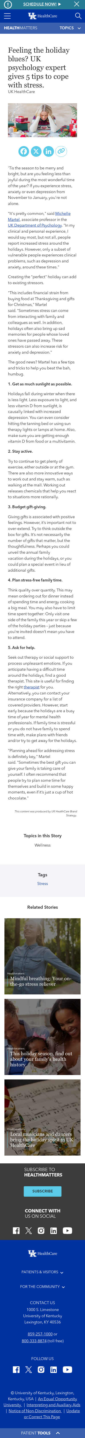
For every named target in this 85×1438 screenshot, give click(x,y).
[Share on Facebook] (24, 151)
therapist (32, 687)
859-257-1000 (40, 1334)
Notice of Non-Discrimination (35, 1411)
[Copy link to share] (61, 151)
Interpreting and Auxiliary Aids (53, 1405)
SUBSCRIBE (42, 1191)
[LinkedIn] (53, 1231)
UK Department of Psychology (35, 226)
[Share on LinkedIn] (48, 151)
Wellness (43, 845)
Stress (42, 884)
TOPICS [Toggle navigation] (70, 28)
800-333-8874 (34, 1341)
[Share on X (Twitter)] (36, 151)
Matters (20, 28)
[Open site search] (78, 16)
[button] (7, 16)
